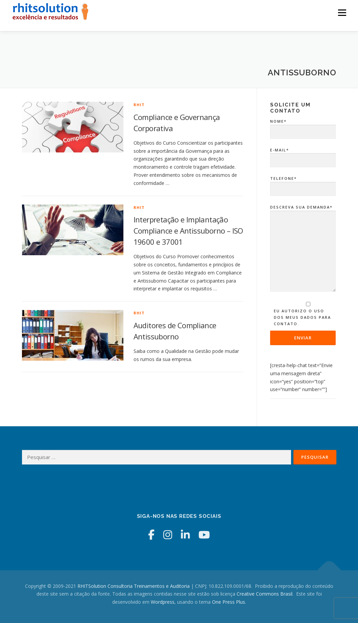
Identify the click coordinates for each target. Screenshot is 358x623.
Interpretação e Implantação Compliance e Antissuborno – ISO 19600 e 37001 (188, 230)
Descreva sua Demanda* (303, 249)
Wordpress (162, 602)
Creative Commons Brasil (264, 594)
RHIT (139, 104)
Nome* (303, 127)
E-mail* (303, 155)
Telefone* (303, 184)
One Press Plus (228, 602)
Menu (342, 12)
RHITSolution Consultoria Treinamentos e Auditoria (133, 586)
